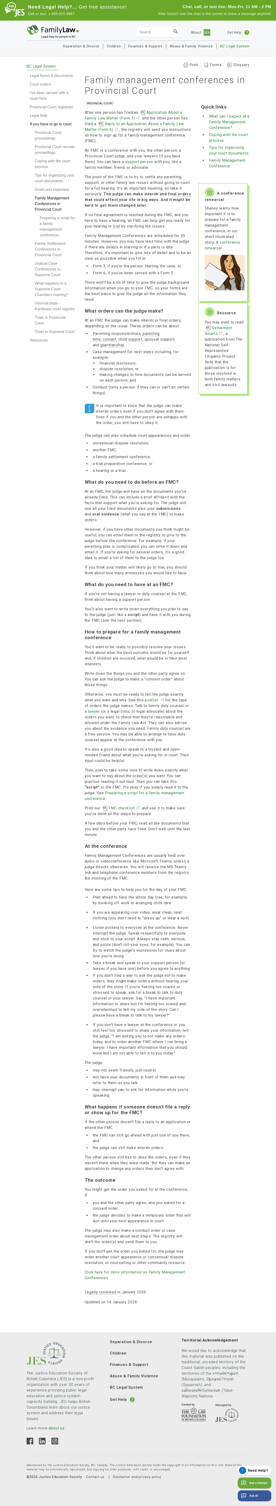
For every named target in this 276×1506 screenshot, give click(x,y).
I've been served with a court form (49, 95)
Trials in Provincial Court (50, 320)
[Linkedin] (42, 1443)
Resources (39, 340)
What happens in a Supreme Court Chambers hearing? (51, 289)
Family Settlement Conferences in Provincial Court (50, 249)
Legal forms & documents (51, 76)
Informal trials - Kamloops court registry (55, 306)
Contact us (95, 1477)
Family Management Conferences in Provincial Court (52, 203)
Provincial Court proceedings (48, 135)
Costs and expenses (52, 189)
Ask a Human (253, 1483)
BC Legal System (235, 46)
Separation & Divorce (81, 46)
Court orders (40, 84)
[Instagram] (54, 1443)
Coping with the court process (52, 164)
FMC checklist (121, 808)
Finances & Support (145, 46)
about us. (57, 1428)
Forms (215, 65)
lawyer (94, 711)
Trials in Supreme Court (55, 332)
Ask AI (249, 1495)
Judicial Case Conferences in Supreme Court (48, 269)
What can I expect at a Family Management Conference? (229, 122)
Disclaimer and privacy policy (137, 1477)
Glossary (241, 65)
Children (114, 46)
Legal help (38, 116)
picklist (152, 700)
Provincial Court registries (51, 107)
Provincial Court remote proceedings (55, 150)
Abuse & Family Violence (191, 46)
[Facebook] (30, 1443)
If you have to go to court (51, 124)
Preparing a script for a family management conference (57, 226)
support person (139, 162)
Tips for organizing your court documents (55, 178)
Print (194, 65)
